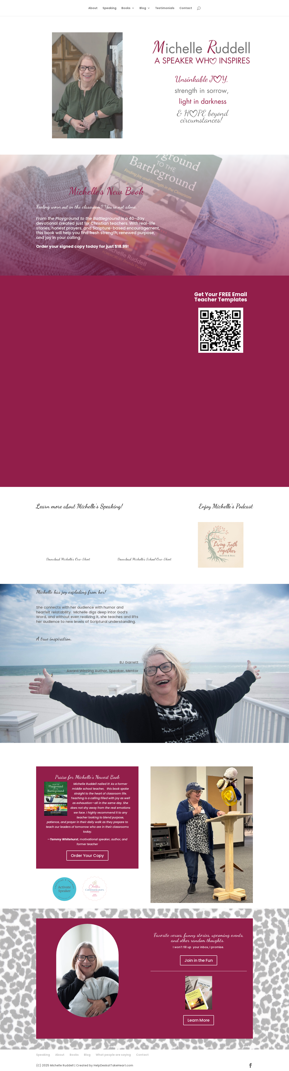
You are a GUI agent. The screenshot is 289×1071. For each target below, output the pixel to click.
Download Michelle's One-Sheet (68, 559)
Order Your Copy (87, 855)
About (93, 8)
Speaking (109, 8)
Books (125, 8)
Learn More (199, 1020)
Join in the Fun (198, 960)
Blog (142, 8)
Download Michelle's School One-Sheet (144, 559)
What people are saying (113, 1055)
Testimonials (164, 8)
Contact (185, 8)
